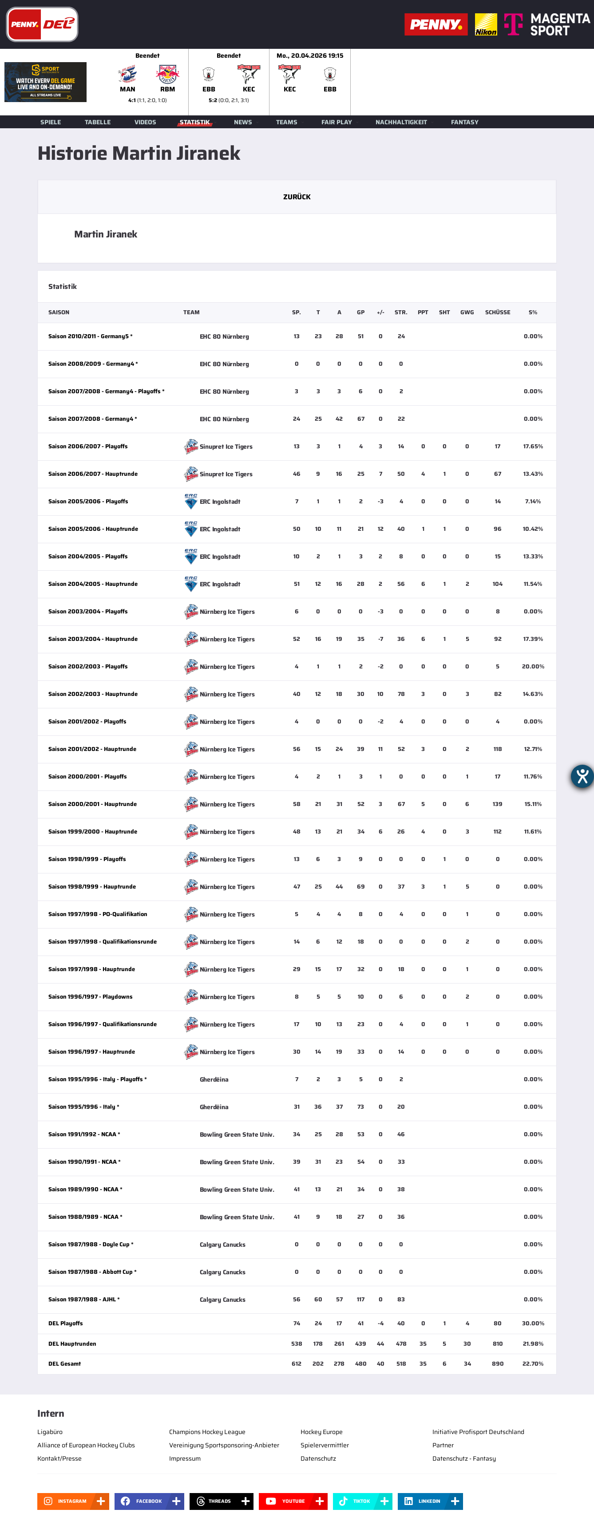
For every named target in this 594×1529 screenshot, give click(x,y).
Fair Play (336, 122)
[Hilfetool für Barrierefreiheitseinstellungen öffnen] (582, 776)
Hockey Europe (322, 1432)
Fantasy (465, 122)
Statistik (195, 122)
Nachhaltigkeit (401, 122)
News (243, 122)
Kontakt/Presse (59, 1458)
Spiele (50, 122)
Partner (443, 1445)
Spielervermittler (325, 1445)
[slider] (350, 82)
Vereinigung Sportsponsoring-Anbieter (224, 1445)
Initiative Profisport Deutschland (478, 1432)
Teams (286, 122)
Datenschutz (318, 1458)
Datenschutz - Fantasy (464, 1458)
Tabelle (98, 122)
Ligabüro (50, 1432)
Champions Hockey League (207, 1432)
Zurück (296, 196)
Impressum (185, 1458)
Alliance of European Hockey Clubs (86, 1445)
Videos (145, 122)
